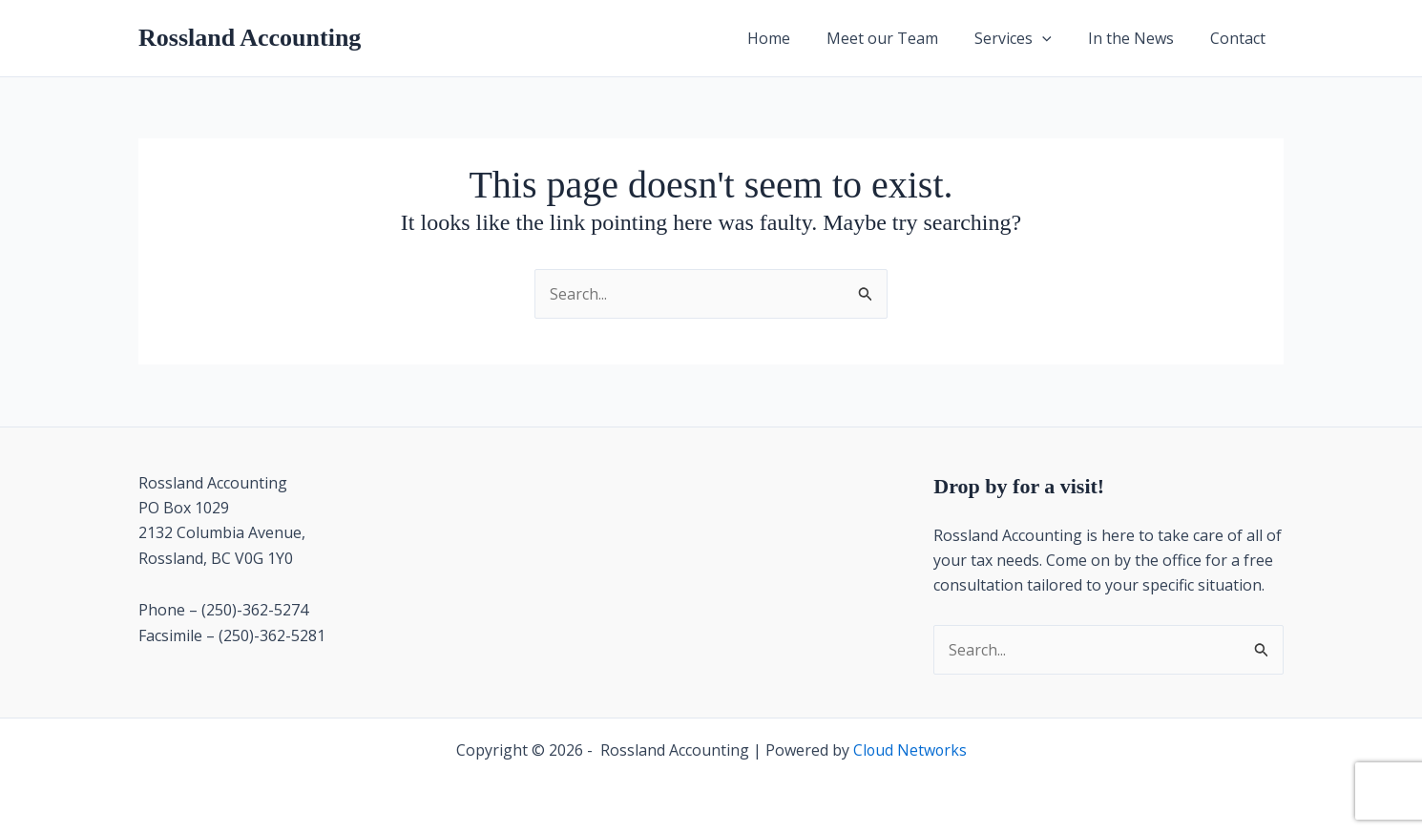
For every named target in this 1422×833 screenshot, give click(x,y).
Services (1027, 38)
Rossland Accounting (249, 38)
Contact (1240, 38)
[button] (1056, 38)
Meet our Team (902, 38)
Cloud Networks (910, 749)
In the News (1139, 38)
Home (794, 38)
